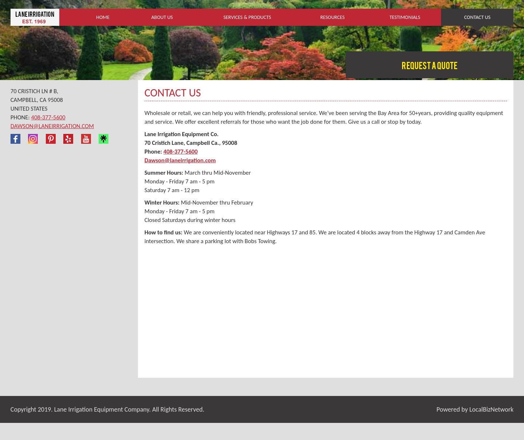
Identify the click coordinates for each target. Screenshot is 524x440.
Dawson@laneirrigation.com (52, 126)
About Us (162, 17)
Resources (332, 17)
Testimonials (404, 17)
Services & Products (247, 17)
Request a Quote (429, 67)
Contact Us (477, 17)
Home (103, 17)
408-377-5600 (48, 117)
